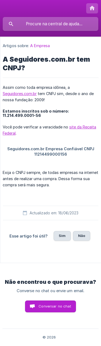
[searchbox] (50, 24)
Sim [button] (62, 235)
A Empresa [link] (40, 45)
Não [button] (81, 235)
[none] (92, 8)
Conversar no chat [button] (55, 306)
